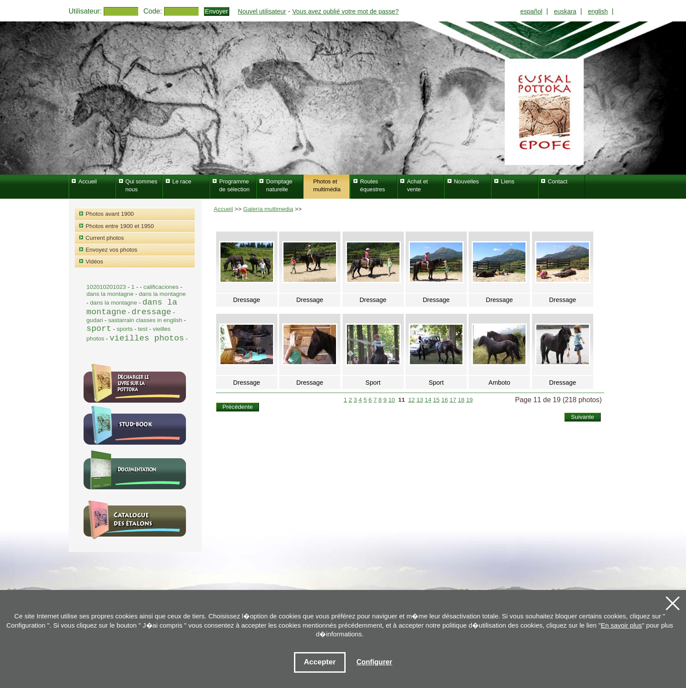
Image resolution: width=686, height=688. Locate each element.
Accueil (223, 209)
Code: (153, 11)
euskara (565, 11)
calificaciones (161, 287)
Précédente (237, 407)
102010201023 (106, 287)
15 (436, 400)
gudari (95, 320)
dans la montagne (111, 294)
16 (444, 400)
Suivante (582, 417)
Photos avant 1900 (110, 214)
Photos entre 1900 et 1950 (120, 226)
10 (391, 400)
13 (419, 400)
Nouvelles (466, 181)
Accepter (320, 662)
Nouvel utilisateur (262, 11)
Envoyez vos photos (111, 249)
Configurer (374, 662)
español (531, 11)
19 (469, 400)
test (142, 329)
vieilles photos (146, 338)
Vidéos (94, 261)
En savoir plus (621, 625)
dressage (152, 312)
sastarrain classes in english (145, 320)
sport (99, 328)
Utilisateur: (85, 11)
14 (428, 400)
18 (461, 400)
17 (453, 400)
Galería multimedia (268, 209)
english (598, 11)
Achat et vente (417, 185)
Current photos (105, 238)
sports (124, 329)
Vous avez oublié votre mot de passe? (345, 11)
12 (411, 400)
